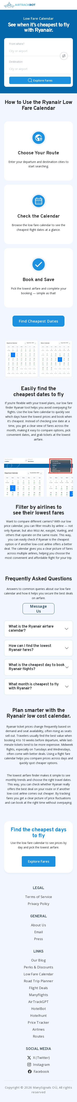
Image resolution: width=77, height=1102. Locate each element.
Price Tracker (38, 1022)
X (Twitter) (38, 1057)
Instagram (38, 1064)
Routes (38, 1036)
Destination (16, 61)
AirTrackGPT (38, 1002)
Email (38, 932)
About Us (38, 925)
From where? (16, 44)
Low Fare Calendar (38, 974)
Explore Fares (40, 80)
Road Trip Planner (38, 981)
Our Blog (38, 960)
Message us (38, 609)
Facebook (38, 1071)
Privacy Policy (38, 903)
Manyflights (38, 995)
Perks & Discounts (38, 967)
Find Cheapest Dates (38, 321)
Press (38, 939)
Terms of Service (38, 897)
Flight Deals (38, 988)
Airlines (38, 1029)
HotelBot (38, 1008)
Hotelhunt (38, 1015)
